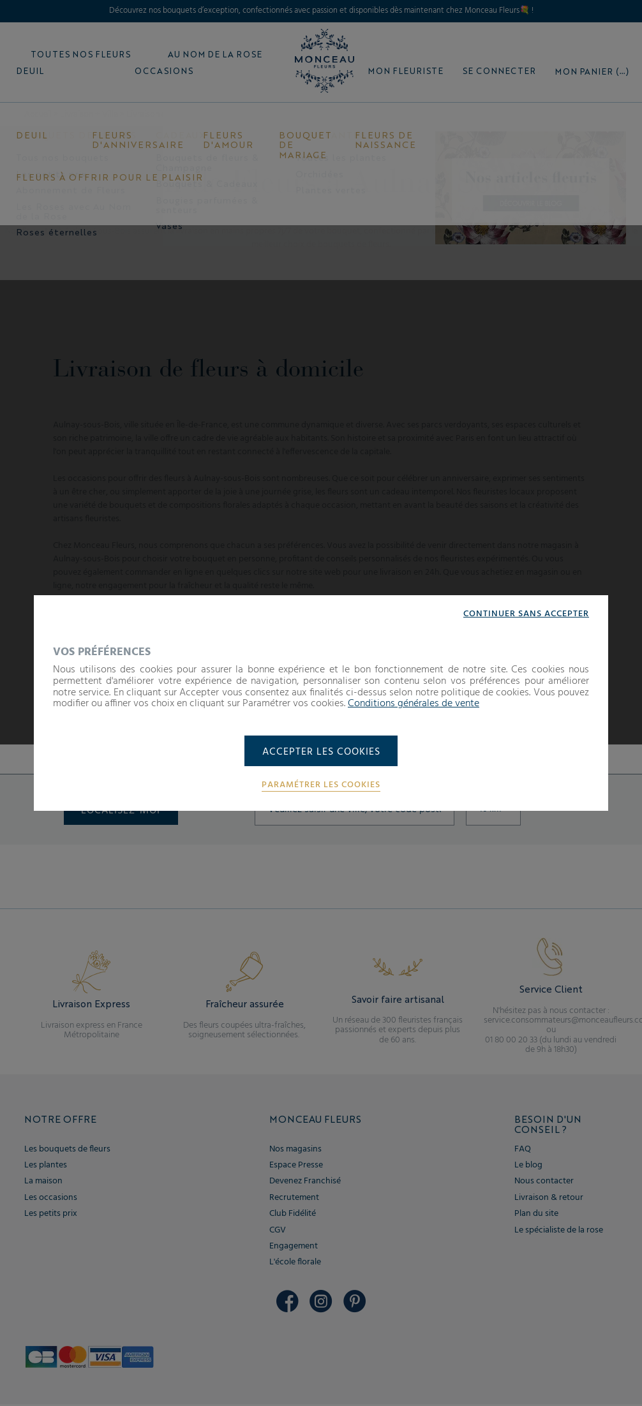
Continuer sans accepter (526, 613)
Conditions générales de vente (413, 703)
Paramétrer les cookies (321, 786)
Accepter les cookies (321, 752)
